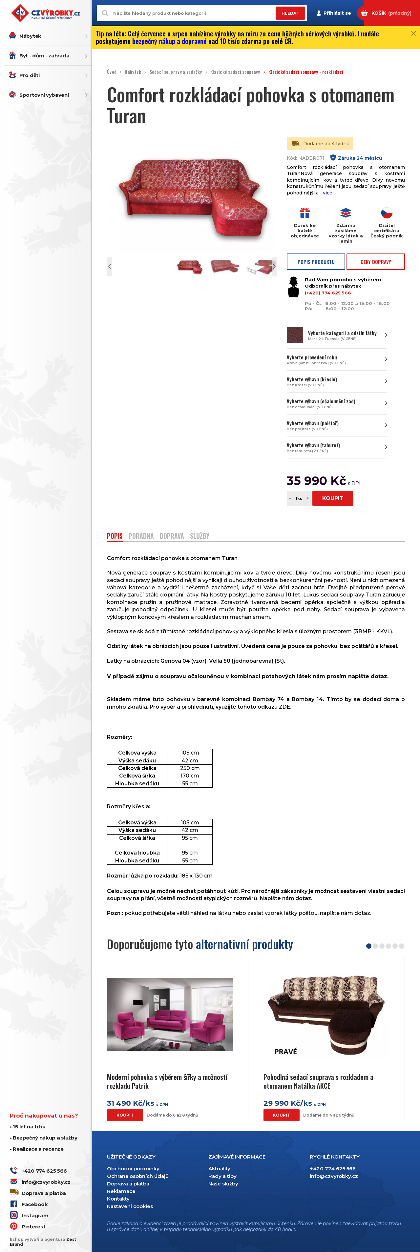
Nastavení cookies (130, 1206)
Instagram (35, 1215)
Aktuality (219, 1168)
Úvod (111, 72)
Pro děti (29, 75)
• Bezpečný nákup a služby (43, 1138)
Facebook (35, 1204)
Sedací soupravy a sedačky (176, 72)
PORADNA (141, 537)
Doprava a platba (44, 1193)
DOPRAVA (172, 537)
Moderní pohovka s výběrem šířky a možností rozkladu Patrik (167, 1081)
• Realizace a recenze (37, 1149)
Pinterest (33, 1226)
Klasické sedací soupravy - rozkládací (305, 72)
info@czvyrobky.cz (46, 1182)
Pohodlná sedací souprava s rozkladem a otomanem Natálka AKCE (318, 1081)
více (327, 193)
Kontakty (118, 1199)
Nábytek (30, 36)
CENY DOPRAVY (376, 261)
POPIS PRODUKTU (316, 261)
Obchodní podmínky (133, 1168)
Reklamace (121, 1191)
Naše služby (223, 1184)
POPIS (115, 537)
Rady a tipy (222, 1176)
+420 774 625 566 (44, 1171)
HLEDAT (290, 13)
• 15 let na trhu (27, 1126)
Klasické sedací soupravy (235, 72)
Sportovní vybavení (44, 95)
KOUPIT (333, 498)
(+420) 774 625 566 (328, 292)
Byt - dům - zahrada (44, 55)
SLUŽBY (199, 537)
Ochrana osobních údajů (138, 1176)
